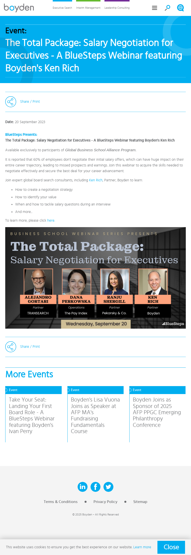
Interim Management (88, 7)
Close (171, 547)
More (154, 8)
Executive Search (62, 7)
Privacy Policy (105, 502)
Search (167, 8)
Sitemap (140, 502)
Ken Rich (95, 180)
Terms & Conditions (61, 502)
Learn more (142, 547)
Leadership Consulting (117, 7)
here (50, 220)
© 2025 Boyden (82, 514)
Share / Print (30, 101)
